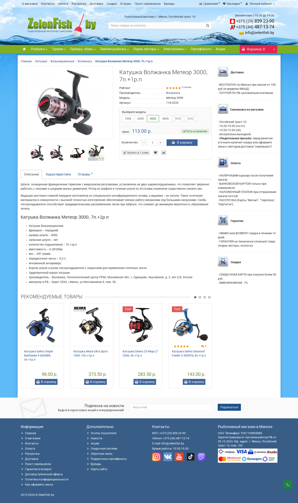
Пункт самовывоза (148, 3)
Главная (26, 61)
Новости (94, 438)
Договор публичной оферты (42, 474)
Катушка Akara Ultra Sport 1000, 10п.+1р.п (90, 353)
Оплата (63, 3)
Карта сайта (96, 469)
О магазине (30, 3)
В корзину (182, 142)
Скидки (112, 3)
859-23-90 (255, 21)
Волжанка (85, 61)
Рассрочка (79, 3)
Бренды (169, 3)
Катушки (41, 61)
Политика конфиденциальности (44, 479)
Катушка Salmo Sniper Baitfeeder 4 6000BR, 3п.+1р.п (38, 355)
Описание (31, 174)
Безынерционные (62, 61)
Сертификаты (201, 49)
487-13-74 (255, 26)
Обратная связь (99, 453)
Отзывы (125, 3)
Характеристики (58, 174)
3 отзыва (186, 87)
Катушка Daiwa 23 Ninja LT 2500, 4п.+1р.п (140, 353)
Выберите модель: (134, 112)
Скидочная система (101, 448)
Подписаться (229, 407)
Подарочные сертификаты (106, 458)
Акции (220, 49)
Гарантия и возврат (36, 469)
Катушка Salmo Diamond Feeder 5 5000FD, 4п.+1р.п (189, 353)
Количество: (130, 142)
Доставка (96, 3)
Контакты (48, 3)
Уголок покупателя (101, 433)
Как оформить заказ (37, 484)
